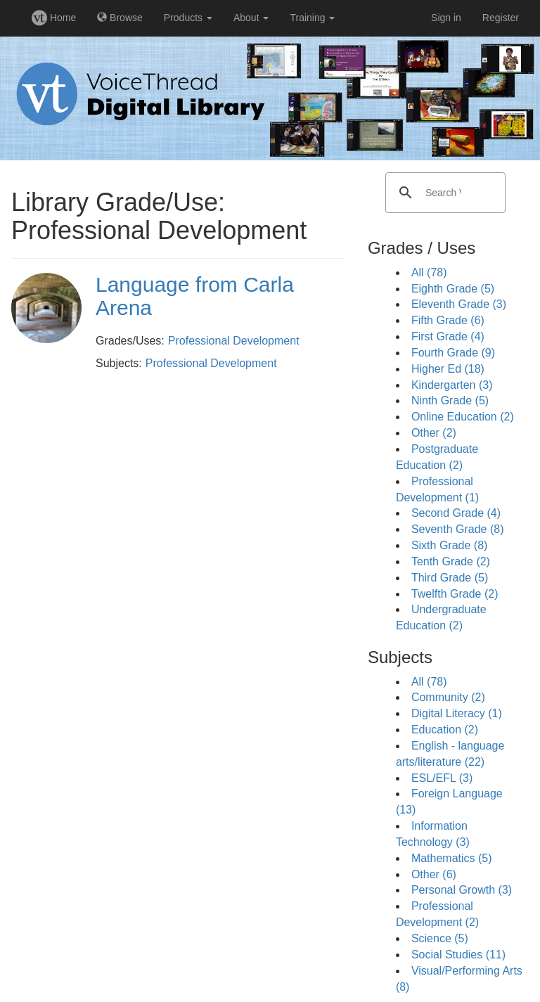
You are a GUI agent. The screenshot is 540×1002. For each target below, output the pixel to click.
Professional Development (234, 341)
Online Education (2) (462, 417)
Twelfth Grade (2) (455, 594)
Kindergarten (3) (452, 385)
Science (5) (439, 938)
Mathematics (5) (451, 858)
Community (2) (448, 697)
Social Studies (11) (458, 955)
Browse (120, 17)
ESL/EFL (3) (441, 778)
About (251, 17)
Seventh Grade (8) (457, 529)
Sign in (446, 17)
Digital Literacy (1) (456, 713)
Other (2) (433, 433)
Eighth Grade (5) (452, 289)
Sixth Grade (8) (449, 545)
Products (188, 17)
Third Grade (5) (449, 578)
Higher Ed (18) (447, 369)
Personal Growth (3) (461, 890)
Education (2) (444, 730)
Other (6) (433, 874)
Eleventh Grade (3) (458, 304)
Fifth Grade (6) (447, 320)
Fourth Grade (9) (453, 353)
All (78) (429, 272)
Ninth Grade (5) (450, 400)
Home (54, 17)
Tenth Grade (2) (450, 561)
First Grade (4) (447, 336)
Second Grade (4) (456, 513)
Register (500, 17)
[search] (443, 192)
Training (312, 17)
